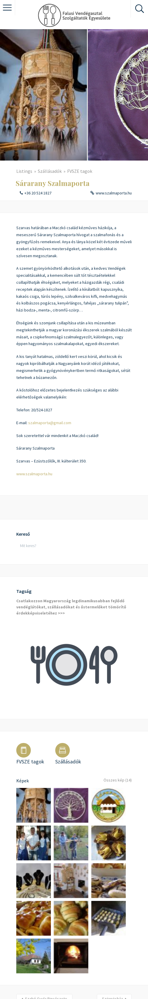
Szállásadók (50, 171)
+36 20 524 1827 (37, 193)
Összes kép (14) (116, 781)
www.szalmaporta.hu (114, 193)
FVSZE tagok (79, 171)
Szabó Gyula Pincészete (46, 929)
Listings (24, 171)
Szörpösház (112, 929)
